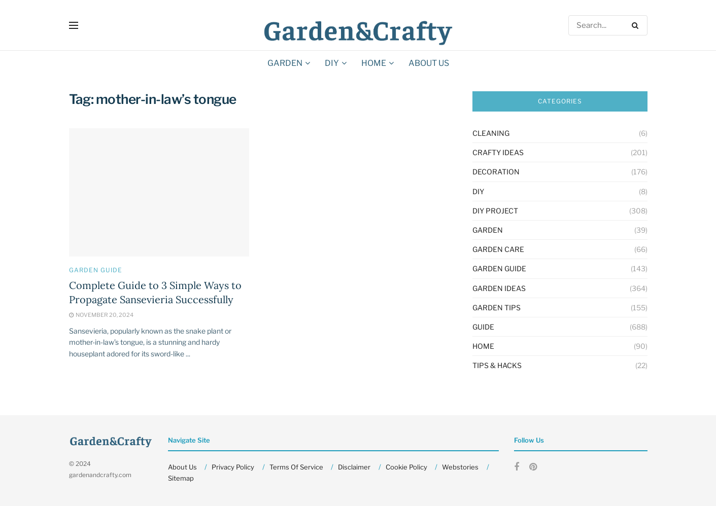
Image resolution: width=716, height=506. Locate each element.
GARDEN (284, 63)
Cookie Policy (406, 467)
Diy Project (495, 210)
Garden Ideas (499, 288)
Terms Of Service (296, 467)
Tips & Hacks (497, 365)
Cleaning (490, 133)
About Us (428, 63)
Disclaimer (354, 467)
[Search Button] (637, 25)
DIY (332, 63)
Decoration (496, 171)
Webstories (460, 467)
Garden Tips (496, 307)
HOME (373, 63)
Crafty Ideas (498, 152)
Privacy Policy (233, 467)
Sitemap (181, 478)
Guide (483, 326)
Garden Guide (95, 270)
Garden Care (498, 249)
